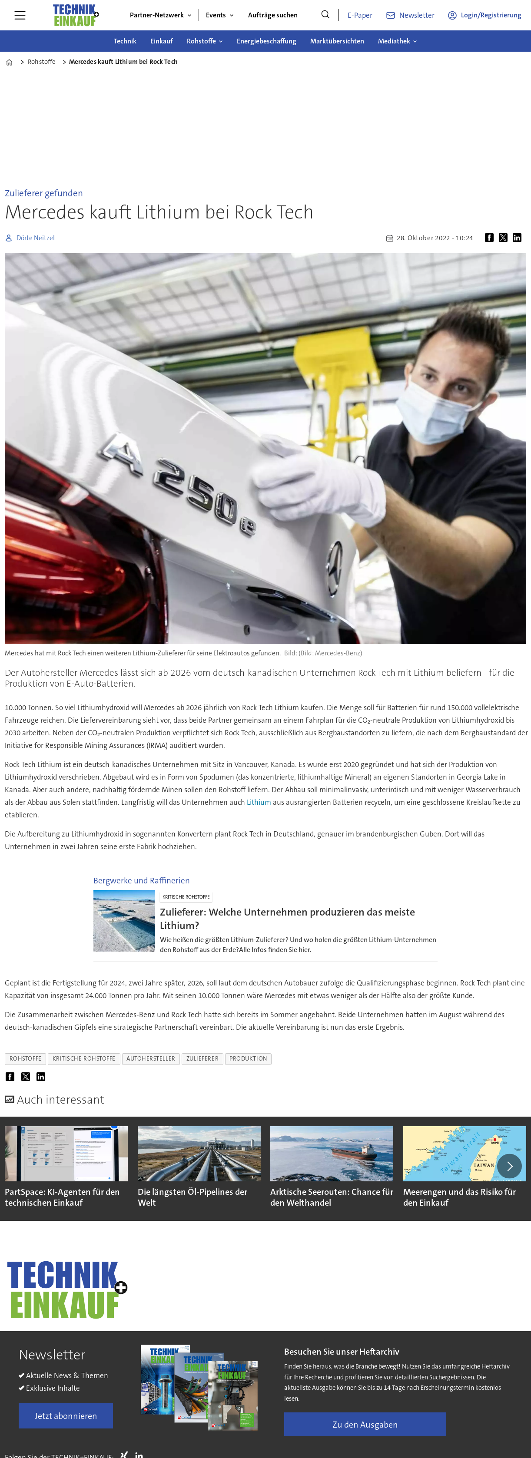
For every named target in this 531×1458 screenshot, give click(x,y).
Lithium (259, 802)
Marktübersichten (337, 41)
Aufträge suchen (273, 15)
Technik (125, 41)
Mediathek (394, 41)
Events (216, 15)
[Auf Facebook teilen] (491, 238)
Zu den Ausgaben (365, 1424)
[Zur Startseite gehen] (75, 15)
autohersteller (151, 1058)
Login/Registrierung (491, 15)
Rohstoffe (201, 41)
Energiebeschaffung (266, 41)
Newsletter (417, 15)
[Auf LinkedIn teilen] (518, 238)
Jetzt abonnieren (66, 1416)
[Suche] (325, 15)
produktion (248, 1058)
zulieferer (202, 1058)
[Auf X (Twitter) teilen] (504, 238)
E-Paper (360, 15)
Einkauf (161, 41)
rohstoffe (26, 1058)
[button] (509, 1166)
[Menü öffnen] (20, 15)
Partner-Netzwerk (157, 15)
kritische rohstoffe (84, 1058)
